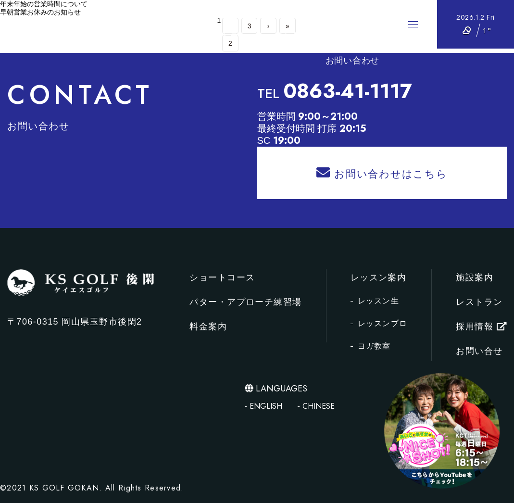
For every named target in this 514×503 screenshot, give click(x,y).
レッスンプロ (383, 323)
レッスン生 (378, 301)
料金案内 (366, 12)
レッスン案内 (284, 36)
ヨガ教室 (374, 346)
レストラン (225, 36)
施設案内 (175, 36)
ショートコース (189, 12)
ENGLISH (266, 406)
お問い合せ (479, 351)
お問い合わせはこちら (381, 172)
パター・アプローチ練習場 (284, 12)
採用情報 (360, 36)
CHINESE (318, 406)
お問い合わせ (352, 60)
